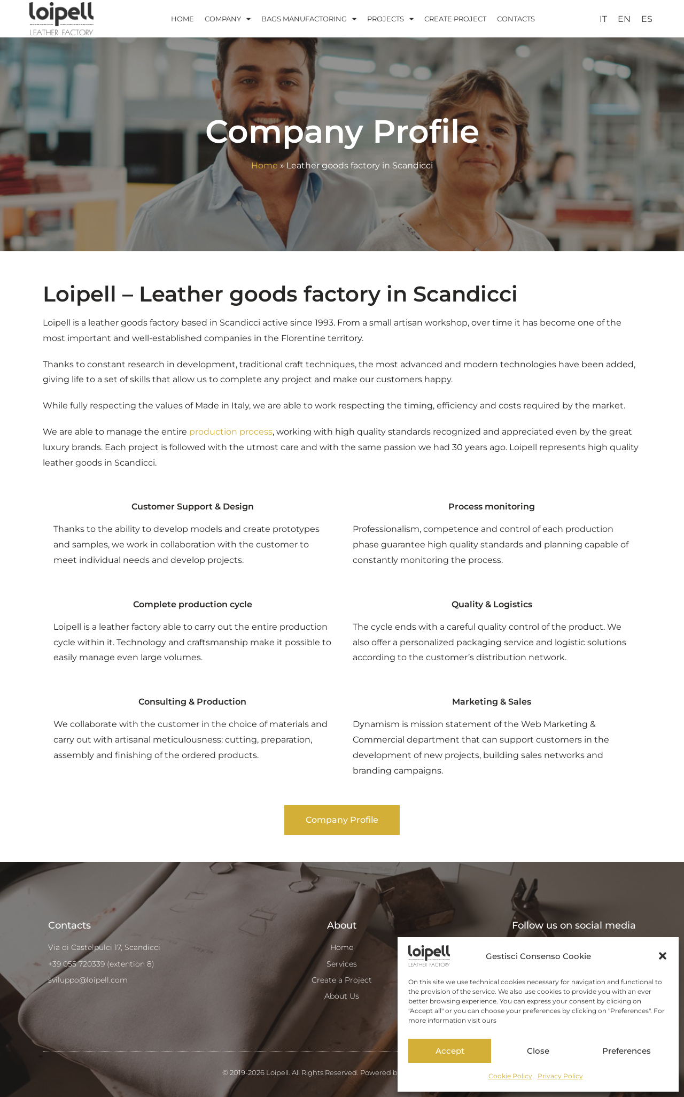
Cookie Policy (510, 1076)
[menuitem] (603, 19)
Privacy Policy (560, 1076)
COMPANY (228, 19)
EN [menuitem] (624, 18)
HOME (182, 18)
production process (231, 432)
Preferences (626, 1051)
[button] (662, 956)
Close (538, 1051)
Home (264, 165)
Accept (450, 1051)
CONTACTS (516, 18)
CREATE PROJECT (455, 18)
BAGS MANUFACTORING (308, 19)
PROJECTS (390, 19)
